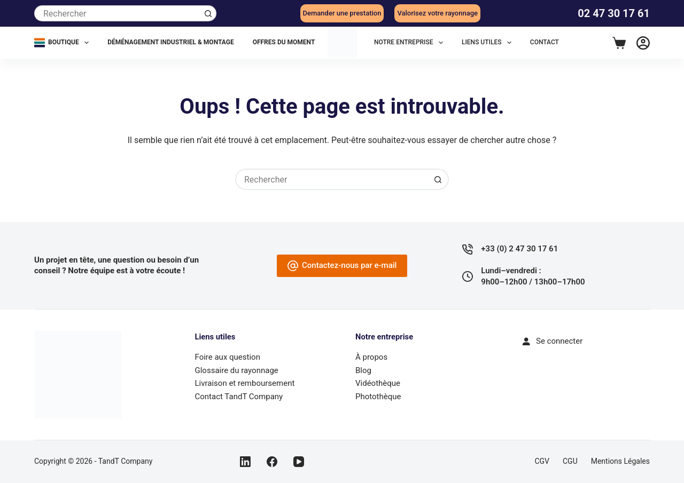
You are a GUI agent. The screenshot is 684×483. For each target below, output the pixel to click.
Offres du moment (284, 42)
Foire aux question (227, 357)
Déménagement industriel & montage (170, 42)
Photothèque (378, 396)
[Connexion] (643, 43)
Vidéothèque (377, 383)
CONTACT (544, 42)
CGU (570, 461)
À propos (371, 357)
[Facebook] (272, 461)
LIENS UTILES (489, 42)
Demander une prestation (342, 13)
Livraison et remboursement (245, 383)
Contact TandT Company (239, 396)
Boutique (63, 42)
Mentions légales (620, 461)
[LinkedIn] (245, 461)
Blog (363, 370)
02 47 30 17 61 (614, 13)
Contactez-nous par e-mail (342, 265)
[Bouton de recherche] (208, 13)
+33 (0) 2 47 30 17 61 (519, 249)
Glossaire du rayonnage (236, 370)
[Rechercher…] (117, 13)
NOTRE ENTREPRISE (410, 42)
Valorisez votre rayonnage (437, 13)
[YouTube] (298, 461)
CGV (541, 461)
